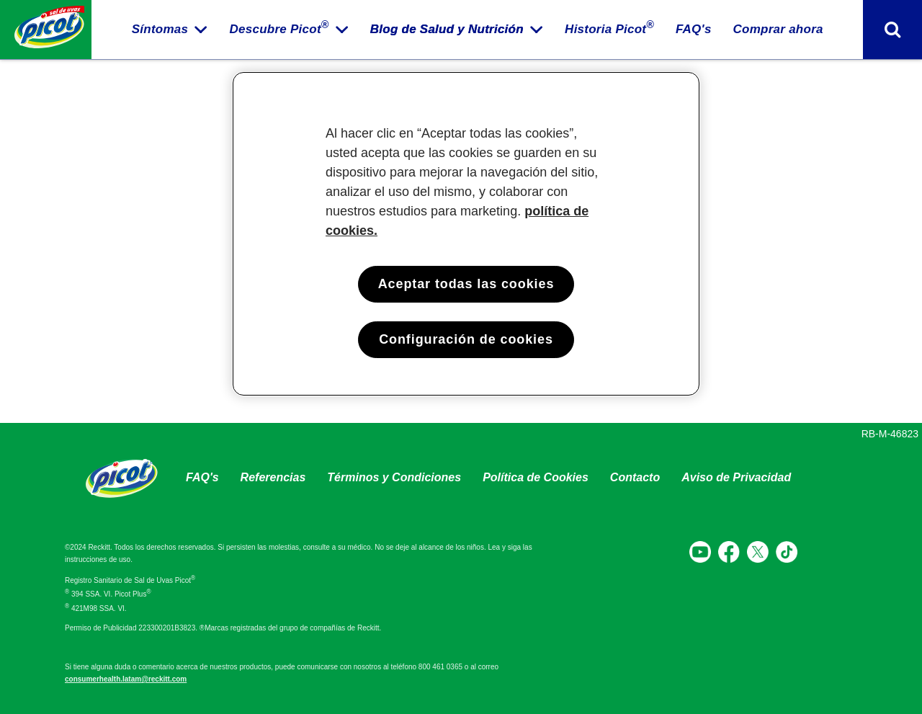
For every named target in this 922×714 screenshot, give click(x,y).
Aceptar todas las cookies (466, 284)
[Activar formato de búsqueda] (892, 29)
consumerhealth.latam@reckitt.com (126, 679)
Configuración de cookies (466, 339)
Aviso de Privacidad (736, 477)
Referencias (273, 477)
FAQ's (202, 477)
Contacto (635, 477)
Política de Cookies (535, 477)
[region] (466, 233)
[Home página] (45, 29)
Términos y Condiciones (394, 477)
